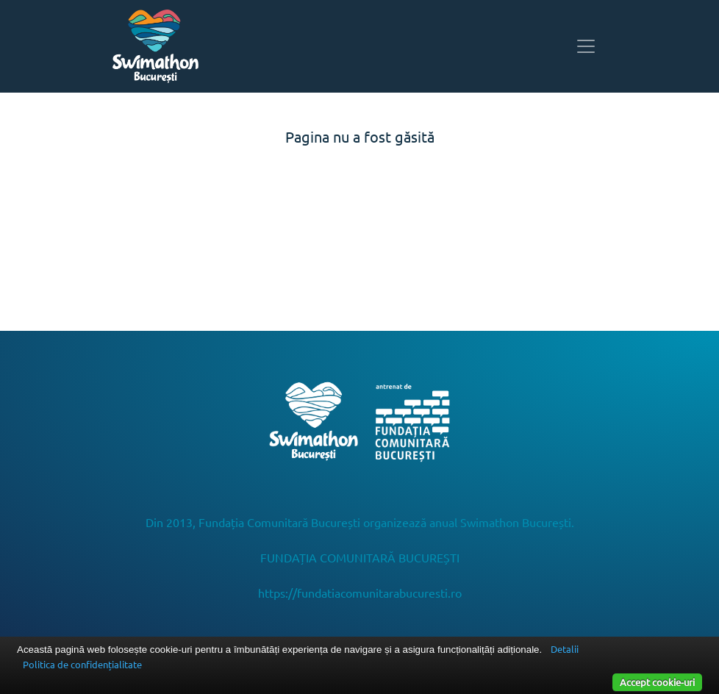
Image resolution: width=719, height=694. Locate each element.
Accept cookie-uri (657, 682)
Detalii (565, 649)
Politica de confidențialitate (82, 664)
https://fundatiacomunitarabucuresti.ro (360, 592)
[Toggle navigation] (586, 46)
